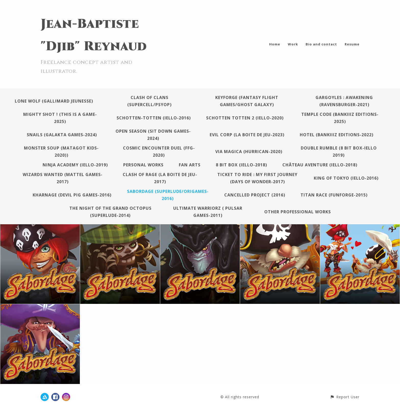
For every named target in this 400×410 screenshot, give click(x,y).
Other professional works (297, 212)
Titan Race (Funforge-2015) (334, 195)
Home (274, 44)
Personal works (143, 165)
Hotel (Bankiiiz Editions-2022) (336, 135)
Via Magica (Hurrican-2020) (248, 151)
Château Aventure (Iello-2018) (319, 165)
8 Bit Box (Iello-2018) (241, 165)
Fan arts (190, 165)
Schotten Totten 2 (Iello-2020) (245, 118)
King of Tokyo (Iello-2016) (346, 178)
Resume (352, 44)
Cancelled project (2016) (254, 195)
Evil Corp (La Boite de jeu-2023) (247, 135)
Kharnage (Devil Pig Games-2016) (72, 195)
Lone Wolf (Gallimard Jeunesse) (54, 101)
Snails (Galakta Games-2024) (62, 135)
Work (293, 44)
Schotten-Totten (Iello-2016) (154, 118)
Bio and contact (321, 44)
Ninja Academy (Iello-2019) (75, 165)
